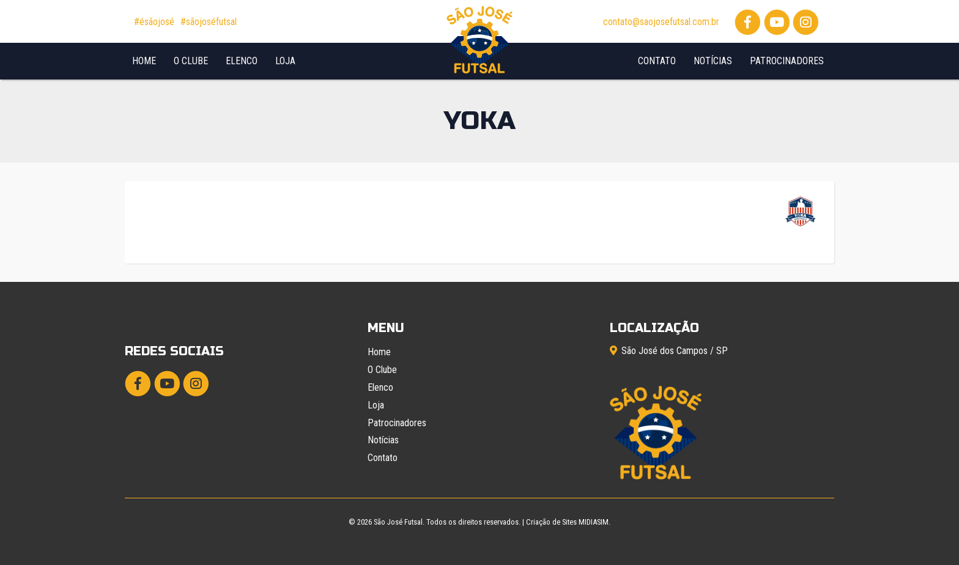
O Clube (191, 61)
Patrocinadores (787, 61)
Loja (285, 61)
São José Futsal (398, 521)
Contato (657, 61)
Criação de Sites (551, 521)
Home (144, 61)
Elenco (241, 61)
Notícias (713, 61)
